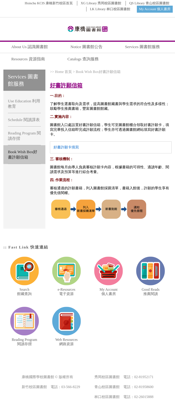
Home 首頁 (63, 72)
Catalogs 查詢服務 (83, 59)
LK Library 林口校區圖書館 (110, 9)
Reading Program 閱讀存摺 (24, 136)
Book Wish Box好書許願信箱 (22, 154)
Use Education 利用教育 (24, 104)
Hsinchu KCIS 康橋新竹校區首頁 (49, 3)
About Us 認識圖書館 (29, 47)
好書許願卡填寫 (66, 147)
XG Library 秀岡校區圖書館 (101, 3)
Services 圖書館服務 (142, 47)
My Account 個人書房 (154, 9)
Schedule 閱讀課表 (24, 119)
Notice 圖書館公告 (86, 47)
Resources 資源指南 (28, 59)
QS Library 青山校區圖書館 (149, 3)
